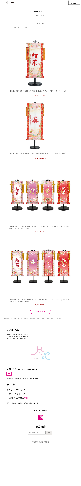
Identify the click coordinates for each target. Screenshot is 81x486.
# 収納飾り (50, 319)
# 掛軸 (26, 319)
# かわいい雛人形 (16, 319)
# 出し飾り (59, 319)
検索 (49, 432)
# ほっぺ (6, 319)
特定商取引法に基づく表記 (40, 442)
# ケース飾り (41, 319)
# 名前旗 (32, 319)
